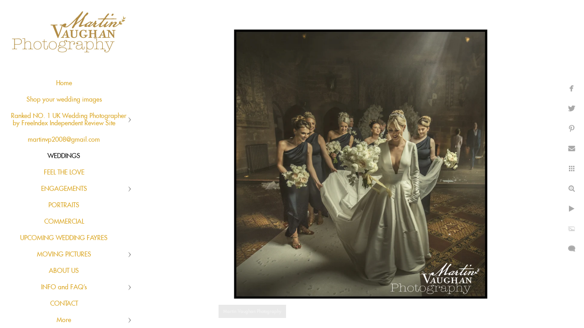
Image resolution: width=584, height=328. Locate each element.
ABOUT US (64, 271)
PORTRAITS (63, 205)
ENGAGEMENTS (64, 189)
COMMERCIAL (64, 222)
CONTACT (64, 304)
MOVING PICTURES (64, 254)
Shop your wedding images (64, 99)
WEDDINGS (63, 156)
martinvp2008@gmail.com (64, 140)
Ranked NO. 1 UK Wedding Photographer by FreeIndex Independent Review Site (68, 120)
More (64, 320)
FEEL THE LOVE (64, 172)
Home (64, 83)
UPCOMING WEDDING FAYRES (64, 238)
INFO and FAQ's (64, 287)
